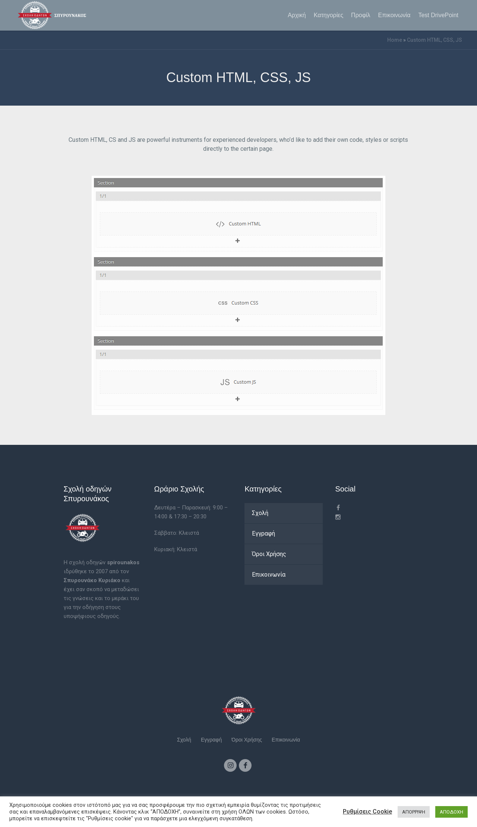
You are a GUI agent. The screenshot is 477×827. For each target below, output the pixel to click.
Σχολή (260, 513)
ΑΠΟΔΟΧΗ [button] (451, 812)
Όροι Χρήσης (269, 554)
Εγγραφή (263, 533)
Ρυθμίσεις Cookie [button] (367, 811)
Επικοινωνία (268, 574)
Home (394, 40)
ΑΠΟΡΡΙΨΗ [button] (413, 812)
